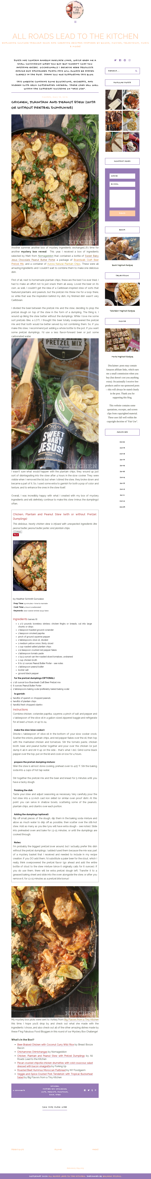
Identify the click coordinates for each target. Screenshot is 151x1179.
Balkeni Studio (112, 1176)
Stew (58, 1095)
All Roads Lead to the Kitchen (75, 36)
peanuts (52, 1092)
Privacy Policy (75, 1168)
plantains (63, 1092)
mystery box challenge (55, 1089)
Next (95, 1149)
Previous (17, 1149)
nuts (43, 1092)
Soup (51, 1095)
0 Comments (19, 1091)
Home (58, 1149)
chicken (54, 1086)
